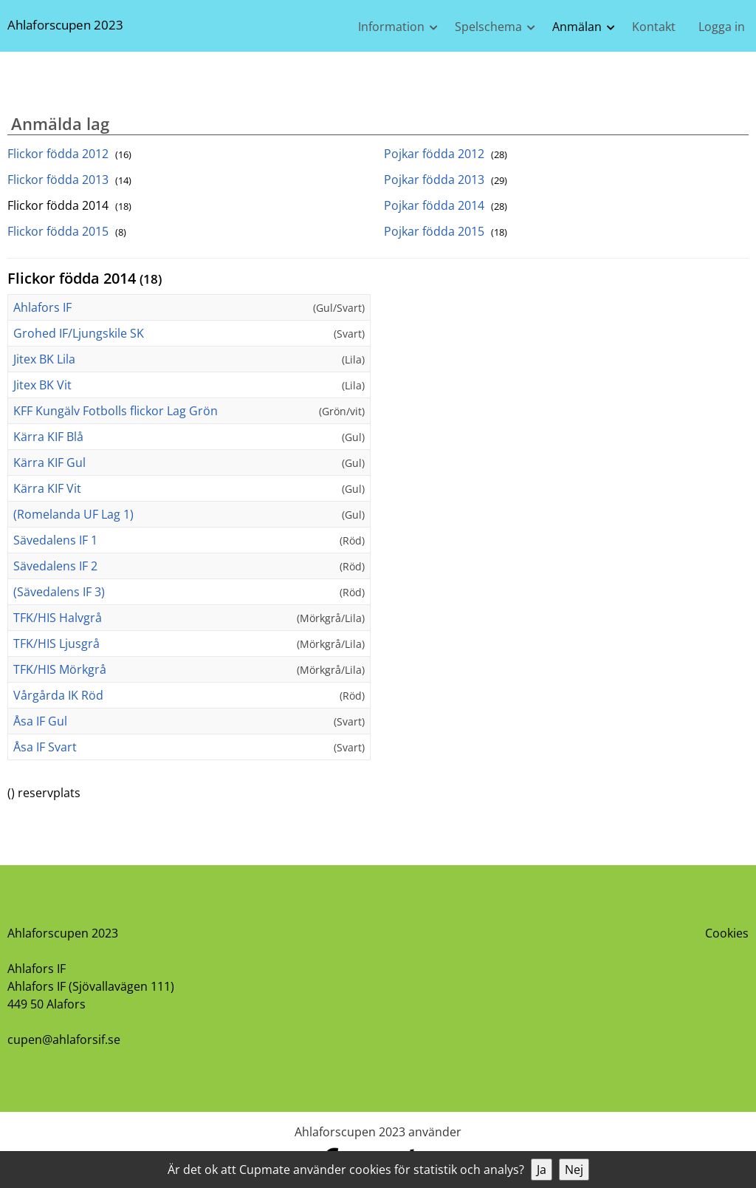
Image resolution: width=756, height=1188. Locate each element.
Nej (574, 1169)
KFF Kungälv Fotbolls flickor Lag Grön (115, 411)
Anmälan (577, 26)
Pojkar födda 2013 (445, 179)
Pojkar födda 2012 (445, 154)
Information (391, 26)
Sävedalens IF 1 (55, 540)
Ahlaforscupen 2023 (65, 24)
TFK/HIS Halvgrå (57, 618)
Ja (541, 1169)
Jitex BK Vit (42, 385)
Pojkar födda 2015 (445, 231)
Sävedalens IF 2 (55, 566)
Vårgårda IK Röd (58, 695)
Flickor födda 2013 (69, 179)
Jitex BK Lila (44, 359)
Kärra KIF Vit (47, 488)
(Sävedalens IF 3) (59, 592)
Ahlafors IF (42, 307)
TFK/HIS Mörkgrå (59, 669)
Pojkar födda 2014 (445, 205)
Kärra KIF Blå (48, 437)
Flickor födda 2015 (66, 231)
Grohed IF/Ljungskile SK (78, 333)
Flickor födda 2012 (69, 154)
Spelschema (488, 26)
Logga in (721, 26)
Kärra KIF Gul (49, 462)
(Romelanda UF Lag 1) (73, 514)
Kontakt (654, 26)
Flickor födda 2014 (69, 205)
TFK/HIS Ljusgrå (56, 643)
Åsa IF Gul (40, 721)
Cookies (727, 933)
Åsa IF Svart (45, 747)
